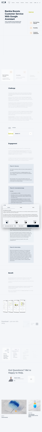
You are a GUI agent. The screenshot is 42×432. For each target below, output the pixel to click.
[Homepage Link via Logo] (3, 2)
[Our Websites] (37, 2)
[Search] (35, 2)
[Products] (17, 3)
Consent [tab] (8, 207)
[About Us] (9, 2)
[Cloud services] (14, 409)
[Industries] (22, 3)
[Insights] (31, 3)
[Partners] (27, 3)
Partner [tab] (14, 127)
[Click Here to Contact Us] (39, 2)
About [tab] (33, 207)
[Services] (13, 3)
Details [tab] (21, 207)
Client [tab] (9, 127)
